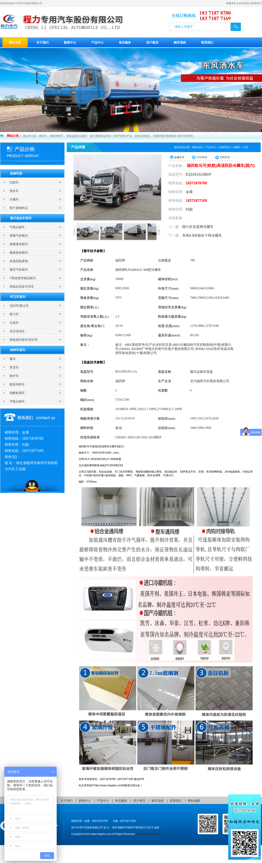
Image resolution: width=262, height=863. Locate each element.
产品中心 (97, 42)
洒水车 (14, 191)
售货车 (14, 367)
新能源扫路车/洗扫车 (24, 339)
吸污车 (14, 314)
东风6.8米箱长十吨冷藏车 (202, 235)
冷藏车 (14, 199)
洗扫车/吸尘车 (19, 305)
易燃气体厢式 (19, 235)
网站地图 (194, 800)
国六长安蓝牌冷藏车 (198, 227)
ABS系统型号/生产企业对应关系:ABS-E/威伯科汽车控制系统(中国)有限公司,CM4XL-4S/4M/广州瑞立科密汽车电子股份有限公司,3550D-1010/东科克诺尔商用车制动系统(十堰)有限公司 (174, 349)
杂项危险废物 (19, 261)
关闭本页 (225, 157)
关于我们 (42, 42)
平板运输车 (17, 401)
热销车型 (16, 173)
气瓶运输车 (17, 227)
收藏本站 (231, 3)
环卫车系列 (17, 296)
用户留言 (152, 42)
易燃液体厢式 (19, 244)
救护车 (14, 376)
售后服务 (125, 42)
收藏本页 (179, 157)
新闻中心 (70, 42)
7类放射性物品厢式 (23, 278)
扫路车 (14, 182)
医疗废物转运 (19, 208)
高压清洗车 (17, 331)
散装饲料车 (17, 384)
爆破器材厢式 (19, 252)
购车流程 (180, 42)
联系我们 (256, 3)
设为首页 (244, 3)
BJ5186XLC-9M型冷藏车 (138, 269)
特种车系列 (17, 350)
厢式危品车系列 (20, 218)
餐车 (13, 359)
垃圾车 (14, 322)
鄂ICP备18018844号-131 (150, 834)
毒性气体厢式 (19, 269)
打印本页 (202, 157)
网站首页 (15, 42)
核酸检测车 (17, 393)
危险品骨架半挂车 (22, 286)
